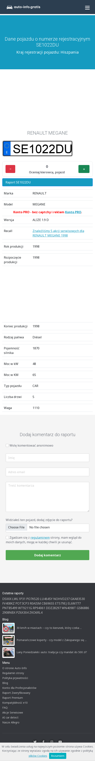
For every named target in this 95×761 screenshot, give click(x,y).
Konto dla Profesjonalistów (19, 688)
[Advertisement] (47, 97)
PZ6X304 (22, 612)
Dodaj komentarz (47, 555)
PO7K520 (32, 599)
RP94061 (39, 608)
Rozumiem (57, 756)
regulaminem (40, 537)
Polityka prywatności (15, 678)
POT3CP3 (22, 603)
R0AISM (35, 603)
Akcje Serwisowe (12, 712)
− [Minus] (10, 169)
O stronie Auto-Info (14, 668)
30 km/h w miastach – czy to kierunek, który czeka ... (49, 628)
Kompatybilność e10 (15, 702)
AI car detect (10, 717)
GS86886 (83, 608)
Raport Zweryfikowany (16, 693)
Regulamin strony (13, 673)
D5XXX (6, 599)
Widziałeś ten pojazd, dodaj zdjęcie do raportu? (39, 520)
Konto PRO (73, 212)
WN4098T (69, 608)
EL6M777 (74, 603)
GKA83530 (77, 599)
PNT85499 (9, 608)
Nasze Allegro (10, 722)
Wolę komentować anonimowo (31, 445)
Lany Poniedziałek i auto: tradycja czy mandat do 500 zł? (52, 652)
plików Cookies (38, 756)
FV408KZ (8, 603)
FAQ (5, 707)
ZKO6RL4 (35, 612)
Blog (5, 683)
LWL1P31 (19, 599)
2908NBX (8, 612)
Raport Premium (12, 697)
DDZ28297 (53, 608)
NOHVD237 (61, 599)
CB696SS (48, 603)
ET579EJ (61, 603)
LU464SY (46, 599)
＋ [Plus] (83, 169)
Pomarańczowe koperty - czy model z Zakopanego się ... (52, 640)
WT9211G (25, 608)
